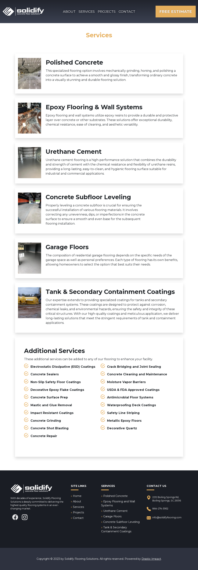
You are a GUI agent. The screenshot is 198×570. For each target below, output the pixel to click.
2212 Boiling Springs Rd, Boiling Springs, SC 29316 (164, 499)
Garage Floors (112, 516)
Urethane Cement (115, 511)
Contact (127, 11)
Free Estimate (175, 11)
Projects (107, 11)
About (69, 11)
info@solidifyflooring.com (164, 518)
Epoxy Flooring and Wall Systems (118, 503)
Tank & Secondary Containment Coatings (116, 529)
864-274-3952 (157, 509)
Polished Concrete (115, 496)
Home (77, 496)
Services (87, 11)
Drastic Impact (151, 559)
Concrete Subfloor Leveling (121, 522)
